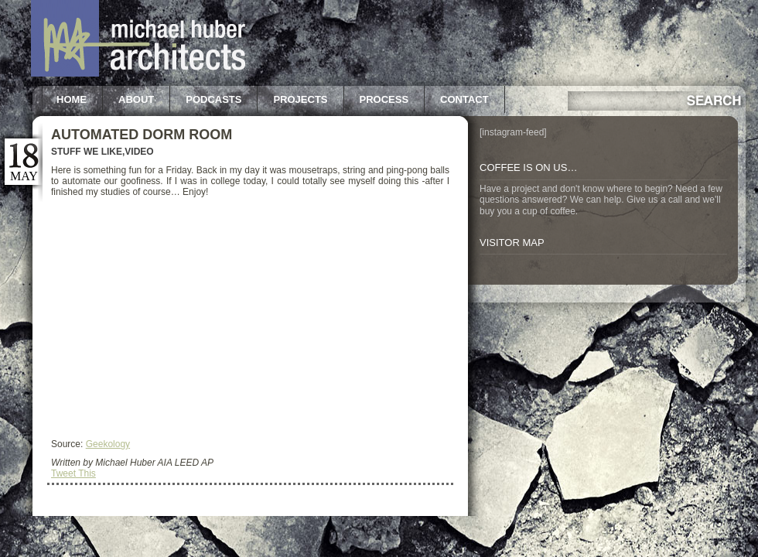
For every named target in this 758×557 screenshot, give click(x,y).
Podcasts (213, 99)
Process (384, 99)
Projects (300, 99)
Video (139, 151)
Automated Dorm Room (141, 134)
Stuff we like (86, 151)
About (136, 99)
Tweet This (73, 473)
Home (71, 99)
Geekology (108, 444)
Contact (464, 99)
